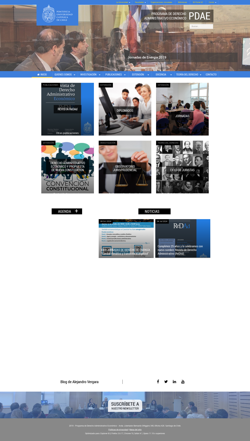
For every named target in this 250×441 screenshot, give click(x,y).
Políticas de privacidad (118, 430)
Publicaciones (113, 74)
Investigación (88, 74)
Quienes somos (63, 74)
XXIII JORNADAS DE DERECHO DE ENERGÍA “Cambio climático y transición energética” (125, 251)
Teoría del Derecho (187, 74)
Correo (211, 2)
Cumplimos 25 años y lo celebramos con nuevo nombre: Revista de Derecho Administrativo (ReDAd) (180, 250)
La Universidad (122, 2)
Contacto (211, 74)
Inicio (43, 74)
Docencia (161, 74)
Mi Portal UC (198, 2)
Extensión (138, 74)
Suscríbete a (125, 405)
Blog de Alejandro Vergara (79, 381)
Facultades (139, 2)
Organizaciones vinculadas (161, 2)
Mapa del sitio (135, 430)
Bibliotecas (182, 2)
